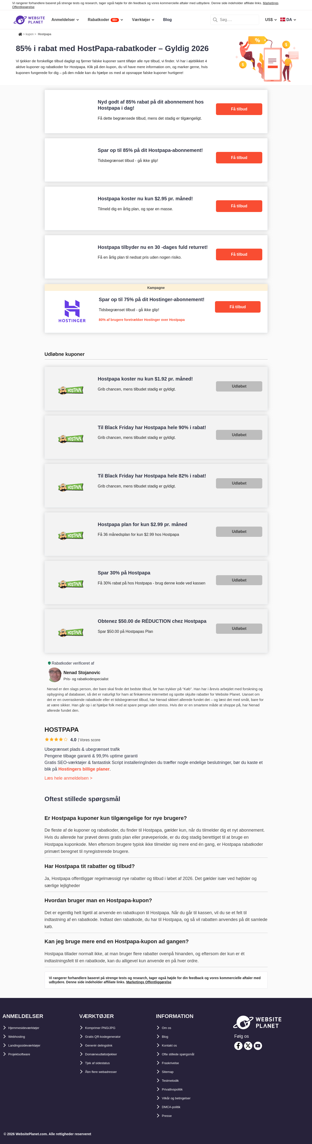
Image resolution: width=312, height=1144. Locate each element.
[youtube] (258, 1046)
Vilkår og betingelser (181, 1098)
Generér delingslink (103, 1045)
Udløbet (239, 386)
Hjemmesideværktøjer (28, 1028)
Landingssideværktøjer (29, 1045)
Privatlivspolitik (176, 1089)
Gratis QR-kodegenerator (108, 1037)
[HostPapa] (156, 111)
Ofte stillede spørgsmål (183, 1054)
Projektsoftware (23, 1054)
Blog (166, 1037)
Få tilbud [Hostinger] (238, 307)
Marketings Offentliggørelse (148, 982)
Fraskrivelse (173, 1063)
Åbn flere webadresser (106, 1072)
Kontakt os (172, 1045)
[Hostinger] (156, 308)
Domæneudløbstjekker (106, 1054)
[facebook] (238, 1046)
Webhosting (19, 1037)
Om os (168, 1028)
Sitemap (169, 1072)
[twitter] (248, 1046)
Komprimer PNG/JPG (104, 1028)
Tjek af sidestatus (101, 1063)
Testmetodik (173, 1081)
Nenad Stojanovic (82, 672)
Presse (168, 1116)
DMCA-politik (174, 1107)
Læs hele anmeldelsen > (69, 778)
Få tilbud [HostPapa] (239, 109)
